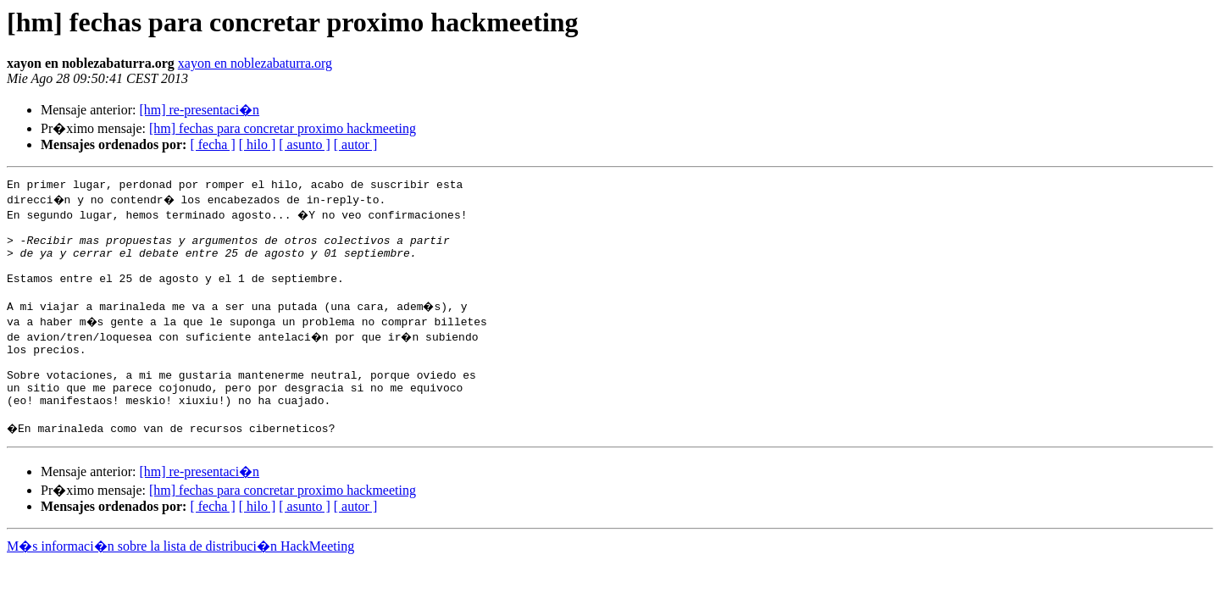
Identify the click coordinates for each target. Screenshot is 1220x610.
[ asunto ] (304, 144)
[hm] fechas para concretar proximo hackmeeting (282, 128)
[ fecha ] (212, 144)
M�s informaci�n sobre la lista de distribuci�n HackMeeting (180, 579)
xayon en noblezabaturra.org (255, 63)
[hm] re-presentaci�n (199, 110)
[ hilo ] (257, 144)
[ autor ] (356, 144)
